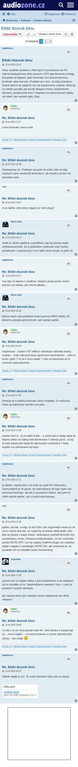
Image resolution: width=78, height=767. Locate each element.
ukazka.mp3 (11, 692)
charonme (16, 559)
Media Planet (20, 139)
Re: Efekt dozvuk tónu (18, 118)
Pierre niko (16, 222)
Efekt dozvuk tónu (17, 28)
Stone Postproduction (40, 139)
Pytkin (14, 106)
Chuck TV (7, 139)
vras (4, 187)
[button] (50, 41)
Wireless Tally (60, 139)
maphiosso (7, 48)
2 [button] (46, 41)
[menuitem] (11, 14)
